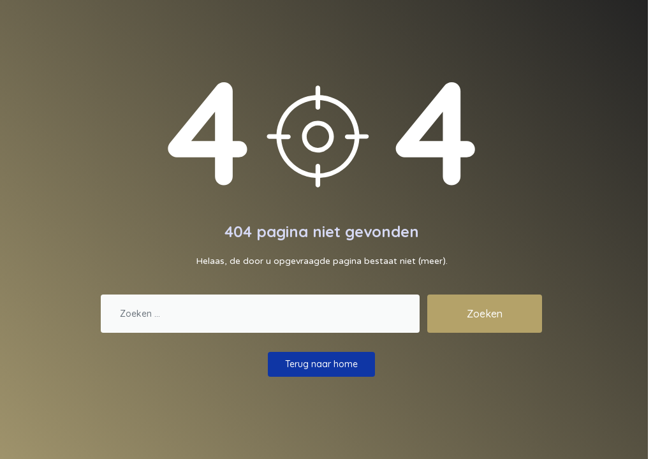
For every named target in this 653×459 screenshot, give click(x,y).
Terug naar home (321, 364)
